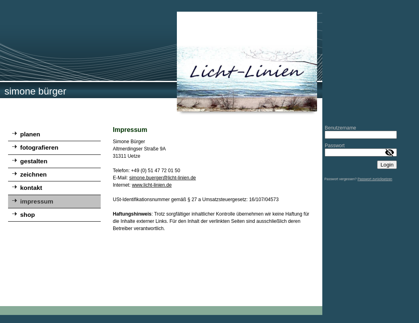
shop (27, 214)
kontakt (31, 187)
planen (30, 134)
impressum (36, 201)
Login (387, 165)
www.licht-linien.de (152, 185)
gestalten (34, 161)
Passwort (334, 145)
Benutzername (340, 128)
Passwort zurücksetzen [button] (374, 179)
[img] (161, 62)
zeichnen (33, 174)
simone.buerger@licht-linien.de (162, 178)
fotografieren (39, 147)
